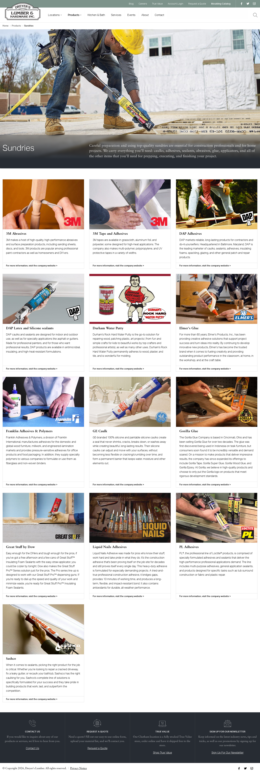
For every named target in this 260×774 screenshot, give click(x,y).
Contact (159, 15)
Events (131, 15)
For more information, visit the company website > (31, 265)
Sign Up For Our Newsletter (227, 752)
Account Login (175, 3)
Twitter (248, 3)
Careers (143, 3)
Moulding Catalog (221, 3)
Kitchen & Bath (96, 15)
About (145, 15)
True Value (157, 3)
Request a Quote (197, 3)
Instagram (254, 3)
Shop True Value (162, 752)
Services (116, 15)
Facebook (241, 3)
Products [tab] (73, 15)
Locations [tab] (54, 15)
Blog (131, 3)
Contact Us (32, 748)
